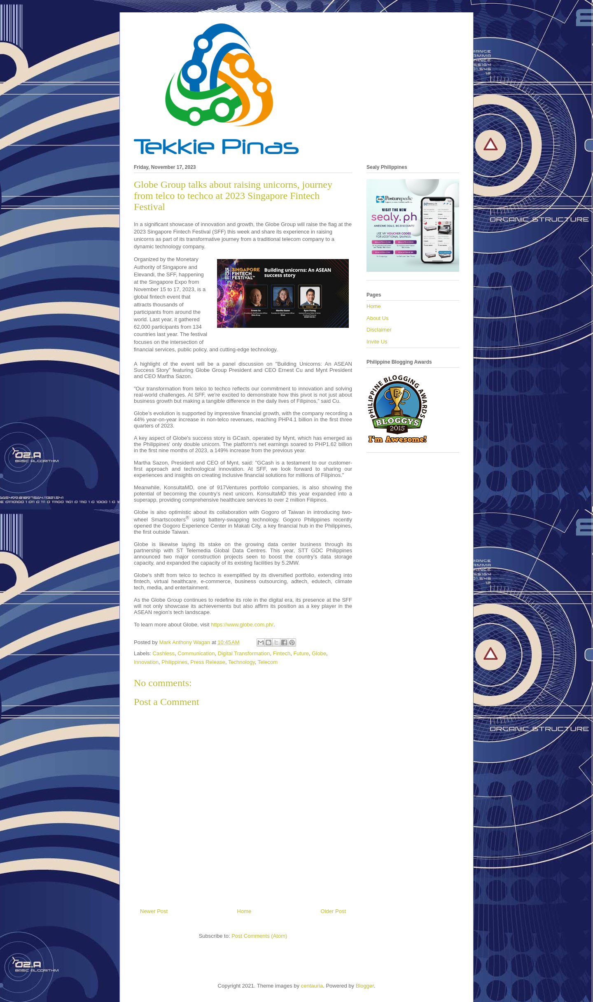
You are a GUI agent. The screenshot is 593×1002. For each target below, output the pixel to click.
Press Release (207, 662)
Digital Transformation (244, 653)
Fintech (282, 653)
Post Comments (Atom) (259, 936)
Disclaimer (379, 330)
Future (301, 653)
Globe (319, 653)
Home (244, 911)
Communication (196, 653)
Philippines (174, 662)
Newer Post (154, 911)
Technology (241, 662)
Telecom (268, 662)
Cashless (164, 653)
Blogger (365, 986)
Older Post (333, 911)
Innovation (146, 662)
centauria (312, 986)
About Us (377, 318)
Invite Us (377, 342)
